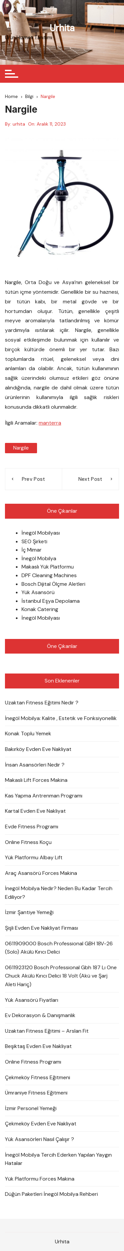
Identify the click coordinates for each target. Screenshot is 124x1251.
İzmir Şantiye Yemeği (29, 912)
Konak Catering (39, 609)
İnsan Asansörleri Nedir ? (34, 764)
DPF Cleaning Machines (49, 575)
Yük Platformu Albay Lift (33, 857)
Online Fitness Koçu (28, 842)
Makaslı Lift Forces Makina (36, 780)
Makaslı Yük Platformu (47, 566)
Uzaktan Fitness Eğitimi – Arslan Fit (47, 1030)
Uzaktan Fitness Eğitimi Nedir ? (41, 702)
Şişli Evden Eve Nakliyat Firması (41, 927)
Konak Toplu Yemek (28, 733)
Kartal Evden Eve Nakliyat (35, 810)
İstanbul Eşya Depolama (50, 600)
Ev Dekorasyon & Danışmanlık (40, 1015)
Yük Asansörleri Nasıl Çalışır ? (39, 1139)
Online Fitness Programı (33, 1061)
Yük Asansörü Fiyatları (31, 999)
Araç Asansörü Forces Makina (41, 873)
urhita (19, 124)
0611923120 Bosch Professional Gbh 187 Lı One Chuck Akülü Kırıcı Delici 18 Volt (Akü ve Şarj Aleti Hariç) (61, 976)
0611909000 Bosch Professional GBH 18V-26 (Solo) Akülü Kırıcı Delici (59, 948)
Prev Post (33, 479)
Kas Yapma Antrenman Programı (43, 795)
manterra (50, 422)
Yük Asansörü (38, 592)
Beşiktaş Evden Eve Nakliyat (38, 1046)
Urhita (62, 28)
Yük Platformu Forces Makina (39, 1178)
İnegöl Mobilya (38, 558)
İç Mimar (31, 549)
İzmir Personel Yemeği (31, 1108)
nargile (21, 448)
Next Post (90, 479)
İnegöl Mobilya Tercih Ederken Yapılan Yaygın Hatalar (58, 1159)
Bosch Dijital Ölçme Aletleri (53, 583)
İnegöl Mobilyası (40, 532)
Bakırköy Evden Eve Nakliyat (38, 749)
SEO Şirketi (34, 541)
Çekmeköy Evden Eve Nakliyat (40, 1123)
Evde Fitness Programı (31, 826)
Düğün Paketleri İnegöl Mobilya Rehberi (51, 1194)
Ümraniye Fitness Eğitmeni (36, 1092)
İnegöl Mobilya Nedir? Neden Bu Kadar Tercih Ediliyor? (58, 892)
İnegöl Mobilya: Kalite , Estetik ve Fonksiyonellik (61, 718)
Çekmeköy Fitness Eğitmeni (37, 1077)
